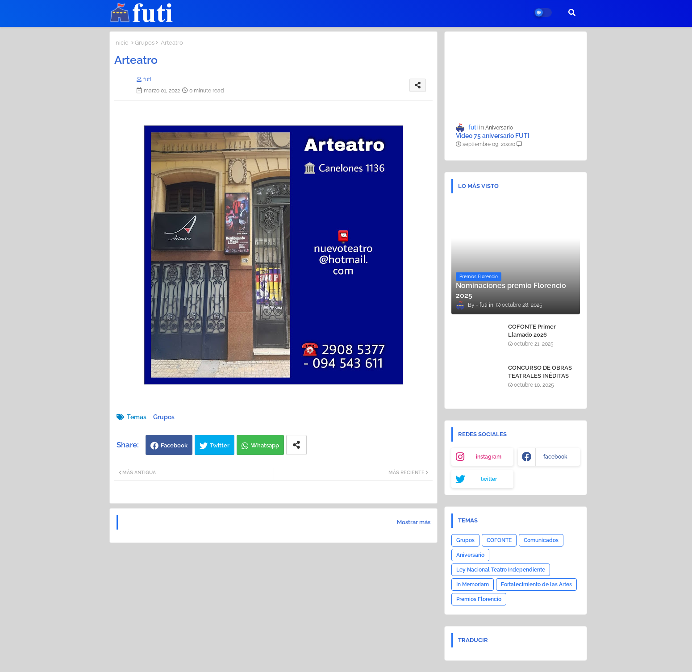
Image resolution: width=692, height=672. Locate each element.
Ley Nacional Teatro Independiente (500, 570)
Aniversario (470, 555)
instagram (488, 457)
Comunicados (541, 540)
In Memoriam (472, 584)
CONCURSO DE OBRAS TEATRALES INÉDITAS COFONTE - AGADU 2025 (542, 375)
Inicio (121, 42)
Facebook (174, 445)
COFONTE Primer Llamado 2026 (532, 330)
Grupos (144, 42)
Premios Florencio (478, 599)
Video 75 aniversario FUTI (492, 135)
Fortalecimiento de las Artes (536, 584)
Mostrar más (413, 522)
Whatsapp (265, 445)
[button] (572, 12)
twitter (489, 479)
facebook (555, 457)
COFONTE (499, 540)
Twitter (219, 445)
